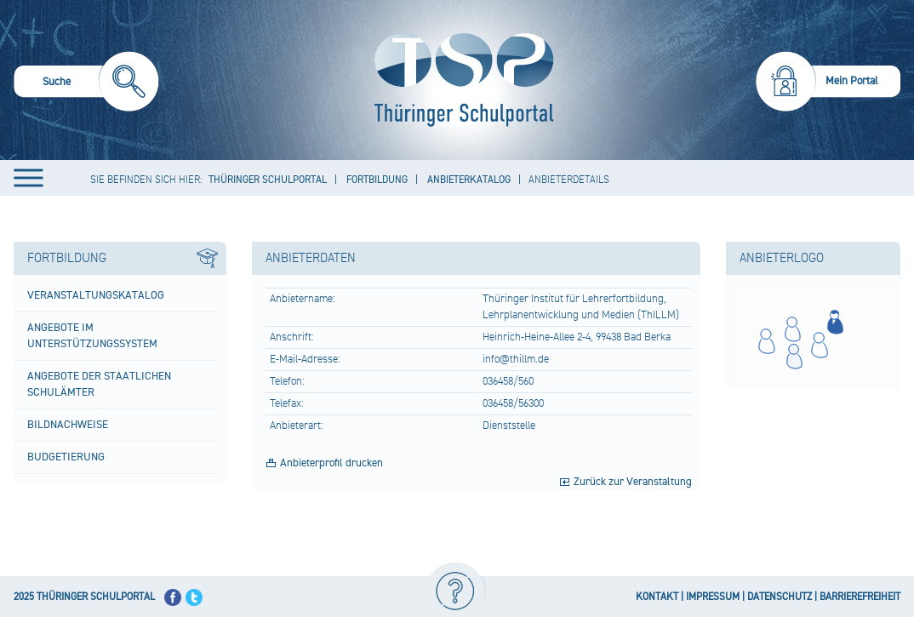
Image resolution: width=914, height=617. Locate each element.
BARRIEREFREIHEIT (860, 597)
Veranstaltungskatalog (95, 295)
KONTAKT (657, 597)
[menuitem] (86, 84)
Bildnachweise (67, 424)
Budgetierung (66, 457)
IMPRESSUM (713, 597)
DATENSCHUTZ (779, 597)
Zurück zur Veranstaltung (633, 481)
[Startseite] (460, 80)
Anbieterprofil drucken (331, 463)
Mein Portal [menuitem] (851, 81)
